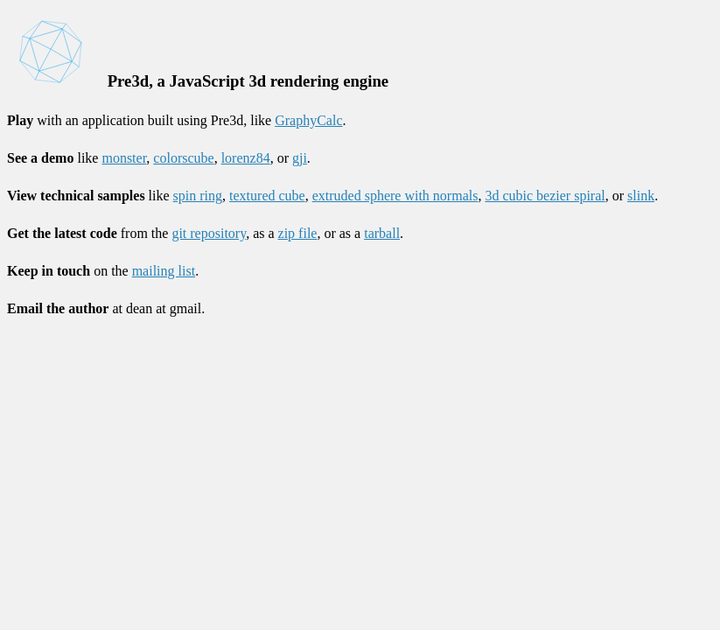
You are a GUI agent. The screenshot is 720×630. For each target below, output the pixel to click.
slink (640, 195)
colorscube (183, 157)
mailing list (163, 270)
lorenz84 (245, 157)
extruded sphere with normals (395, 195)
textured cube (267, 195)
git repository (208, 233)
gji (299, 157)
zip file (298, 233)
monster (123, 157)
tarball (382, 233)
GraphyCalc (308, 120)
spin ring (197, 195)
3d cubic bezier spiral (545, 195)
